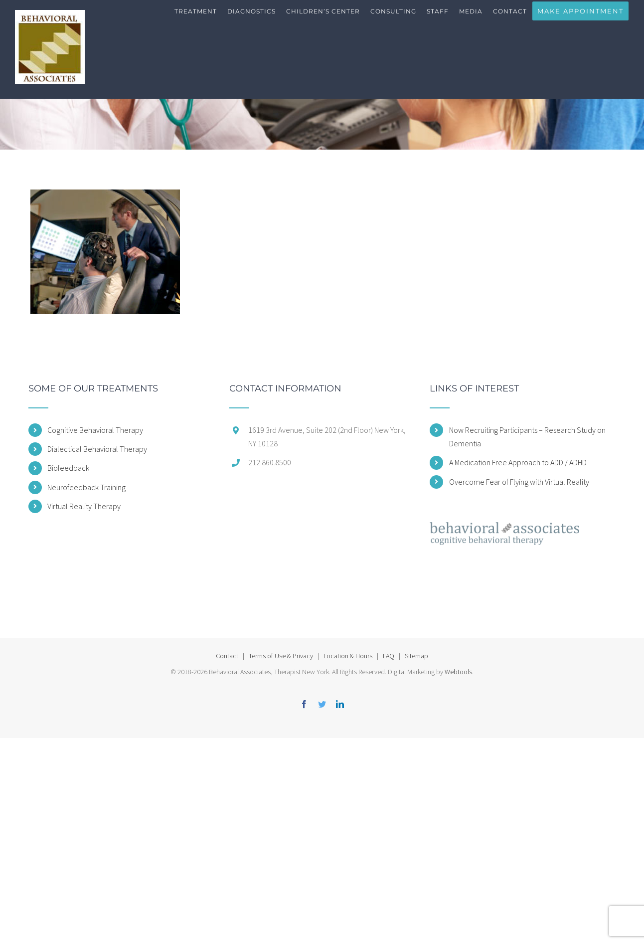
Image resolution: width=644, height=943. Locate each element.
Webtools (458, 671)
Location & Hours (347, 655)
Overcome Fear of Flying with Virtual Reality (519, 482)
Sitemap (416, 655)
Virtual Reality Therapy (84, 506)
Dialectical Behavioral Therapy (97, 449)
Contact (227, 655)
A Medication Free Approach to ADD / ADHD (518, 462)
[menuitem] (195, 20)
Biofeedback (68, 468)
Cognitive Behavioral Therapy (95, 430)
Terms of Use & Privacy (281, 655)
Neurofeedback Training (86, 487)
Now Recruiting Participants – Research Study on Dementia (527, 436)
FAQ (388, 655)
